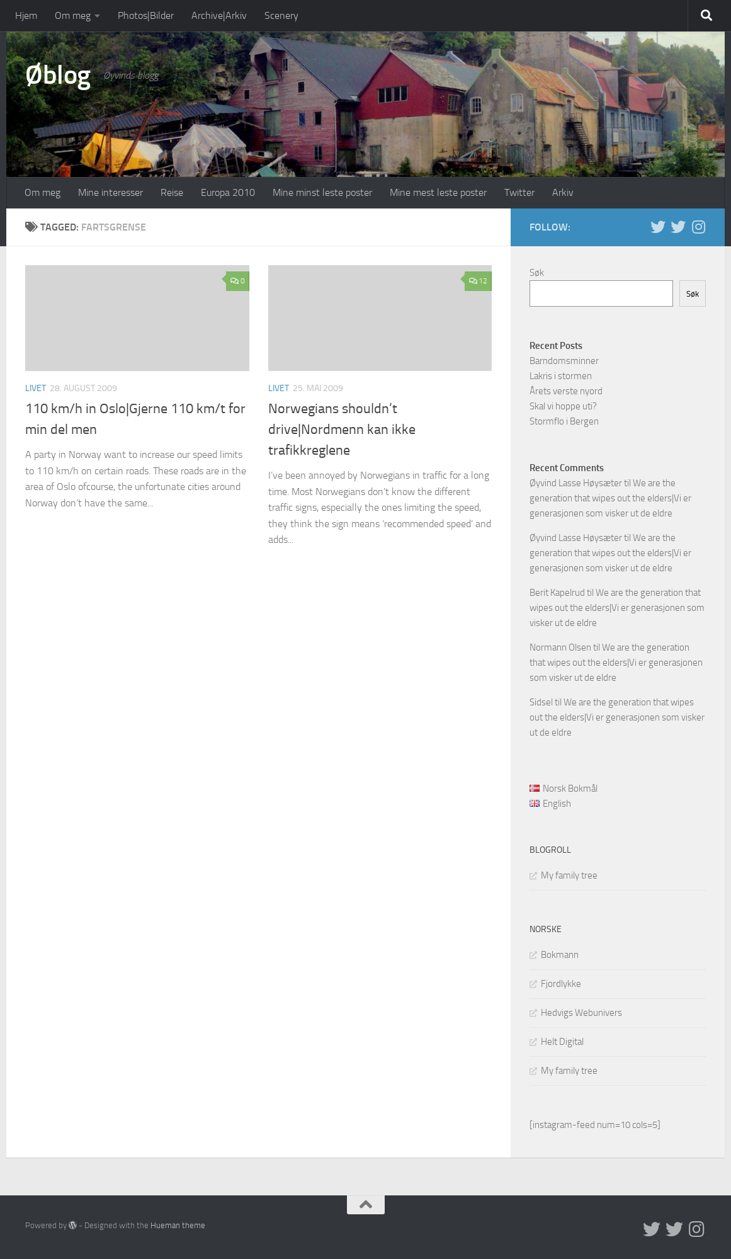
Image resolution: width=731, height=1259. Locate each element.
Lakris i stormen (561, 376)
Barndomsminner (564, 361)
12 (478, 280)
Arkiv (563, 192)
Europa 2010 (228, 192)
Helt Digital (562, 1041)
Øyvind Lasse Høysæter (576, 483)
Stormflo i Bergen (564, 421)
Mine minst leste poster (322, 192)
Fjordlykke (561, 983)
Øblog (58, 75)
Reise (172, 192)
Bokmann (560, 954)
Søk (537, 272)
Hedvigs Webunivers (581, 1012)
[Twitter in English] (658, 226)
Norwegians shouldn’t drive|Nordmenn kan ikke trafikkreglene (342, 430)
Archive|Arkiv (219, 15)
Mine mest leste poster (438, 192)
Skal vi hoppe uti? (563, 406)
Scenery (281, 15)
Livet (35, 388)
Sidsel (541, 702)
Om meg (73, 15)
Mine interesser (110, 192)
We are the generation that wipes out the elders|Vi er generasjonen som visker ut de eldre (610, 498)
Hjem (26, 15)
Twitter (519, 192)
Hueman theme (177, 1225)
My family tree (569, 875)
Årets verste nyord (566, 391)
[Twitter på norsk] (678, 226)
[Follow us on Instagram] (698, 226)
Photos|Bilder (146, 15)
